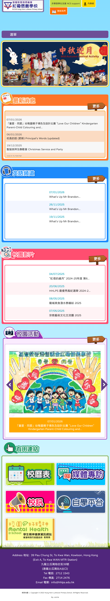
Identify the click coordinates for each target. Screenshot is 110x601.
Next (102, 380)
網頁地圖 (25, 592)
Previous (7, 380)
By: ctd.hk (55, 597)
